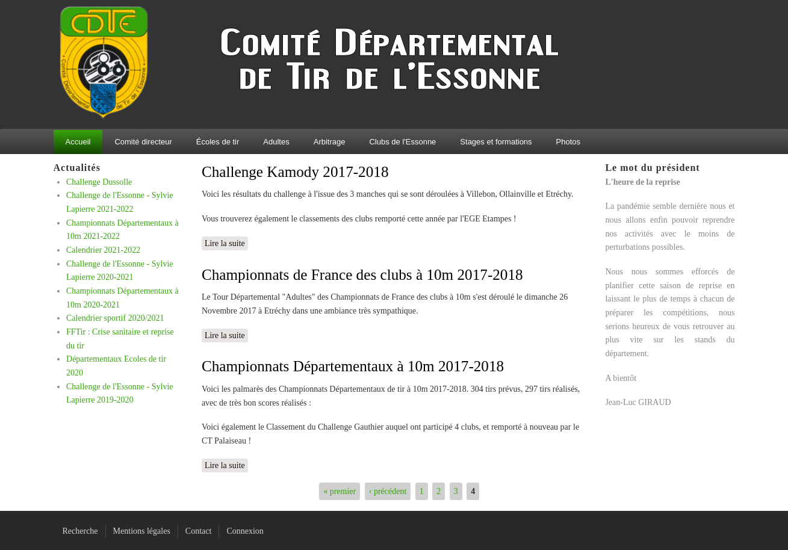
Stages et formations (496, 141)
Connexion (244, 531)
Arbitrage (330, 141)
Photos (568, 141)
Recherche (80, 531)
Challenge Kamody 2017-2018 (295, 172)
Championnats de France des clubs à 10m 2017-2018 (362, 275)
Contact (198, 531)
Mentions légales (141, 531)
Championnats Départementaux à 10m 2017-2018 (353, 366)
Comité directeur (143, 141)
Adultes (276, 141)
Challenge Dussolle (99, 182)
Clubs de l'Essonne (402, 141)
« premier (339, 491)
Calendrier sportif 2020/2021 (115, 318)
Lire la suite (226, 242)
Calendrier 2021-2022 (103, 250)
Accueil (78, 141)
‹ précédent (388, 491)
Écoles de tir (218, 141)
